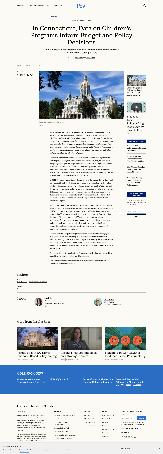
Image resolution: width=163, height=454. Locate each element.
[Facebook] (122, 436)
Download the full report (74, 153)
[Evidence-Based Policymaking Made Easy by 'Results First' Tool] (136, 107)
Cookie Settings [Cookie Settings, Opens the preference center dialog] (125, 448)
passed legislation (74, 233)
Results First (41, 321)
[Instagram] (125, 436)
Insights (87, 411)
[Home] (35, 406)
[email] (45, 306)
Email (128, 207)
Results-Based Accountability (81, 160)
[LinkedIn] (129, 436)
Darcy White (109, 299)
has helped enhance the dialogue (83, 220)
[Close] (159, 448)
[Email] (136, 211)
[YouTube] (135, 436)
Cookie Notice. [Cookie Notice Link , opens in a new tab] (24, 452)
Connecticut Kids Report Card (62, 182)
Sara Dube (48, 298)
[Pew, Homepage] (81, 5)
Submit (136, 216)
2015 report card (56, 191)
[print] (31, 74)
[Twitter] (132, 436)
